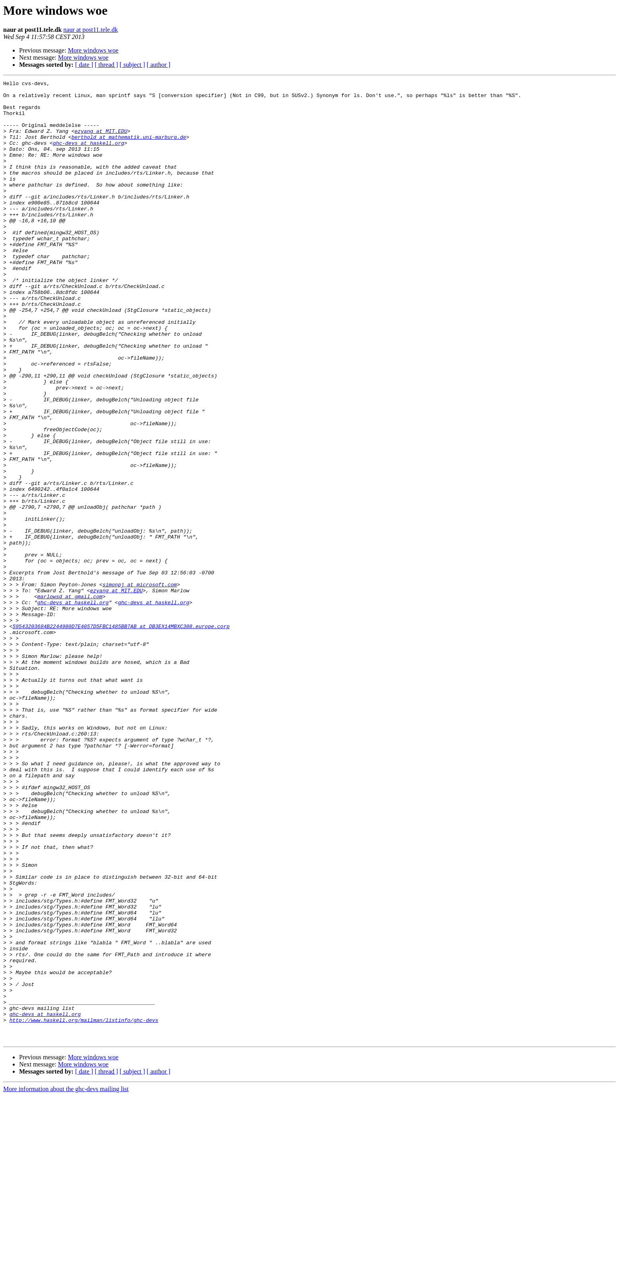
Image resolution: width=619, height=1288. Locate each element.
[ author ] (159, 64)
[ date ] (84, 64)
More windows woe (93, 50)
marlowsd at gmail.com (70, 700)
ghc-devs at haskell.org (88, 156)
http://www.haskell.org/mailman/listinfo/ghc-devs (84, 1208)
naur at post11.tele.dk (90, 29)
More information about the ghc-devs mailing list (66, 1281)
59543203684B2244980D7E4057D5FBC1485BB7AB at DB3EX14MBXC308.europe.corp (120, 735)
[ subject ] (132, 64)
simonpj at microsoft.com (140, 685)
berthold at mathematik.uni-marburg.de (129, 148)
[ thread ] (106, 64)
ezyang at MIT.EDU (100, 141)
